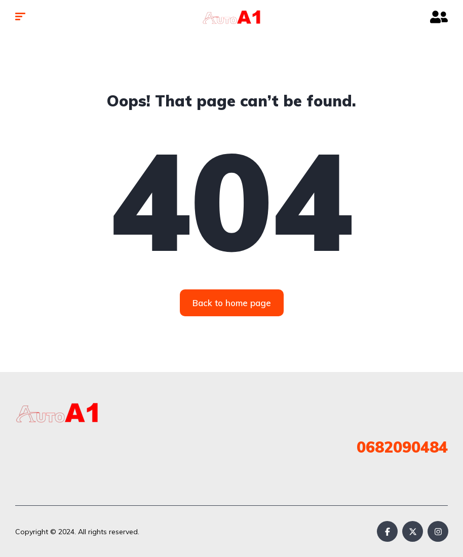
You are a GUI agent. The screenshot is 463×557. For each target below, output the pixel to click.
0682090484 (402, 447)
